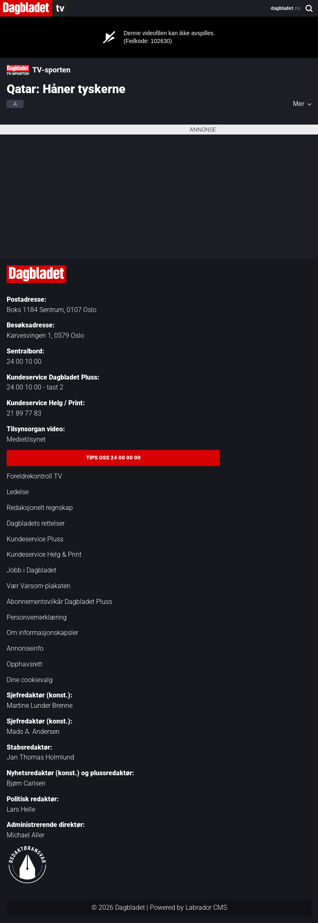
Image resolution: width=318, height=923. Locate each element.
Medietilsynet (26, 439)
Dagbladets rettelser (36, 523)
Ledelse (18, 492)
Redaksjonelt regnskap (40, 508)
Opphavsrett (24, 664)
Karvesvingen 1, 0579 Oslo (45, 335)
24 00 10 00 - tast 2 (35, 387)
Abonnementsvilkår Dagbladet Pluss (59, 602)
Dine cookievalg (30, 680)
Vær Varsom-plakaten (38, 586)
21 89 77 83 (24, 413)
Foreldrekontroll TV (34, 476)
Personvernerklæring (37, 617)
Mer (298, 104)
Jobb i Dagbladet (31, 570)
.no (286, 8)
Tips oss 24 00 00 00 (113, 457)
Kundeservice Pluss (35, 539)
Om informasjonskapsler (42, 633)
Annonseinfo (25, 648)
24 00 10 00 (24, 361)
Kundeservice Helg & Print (44, 554)
